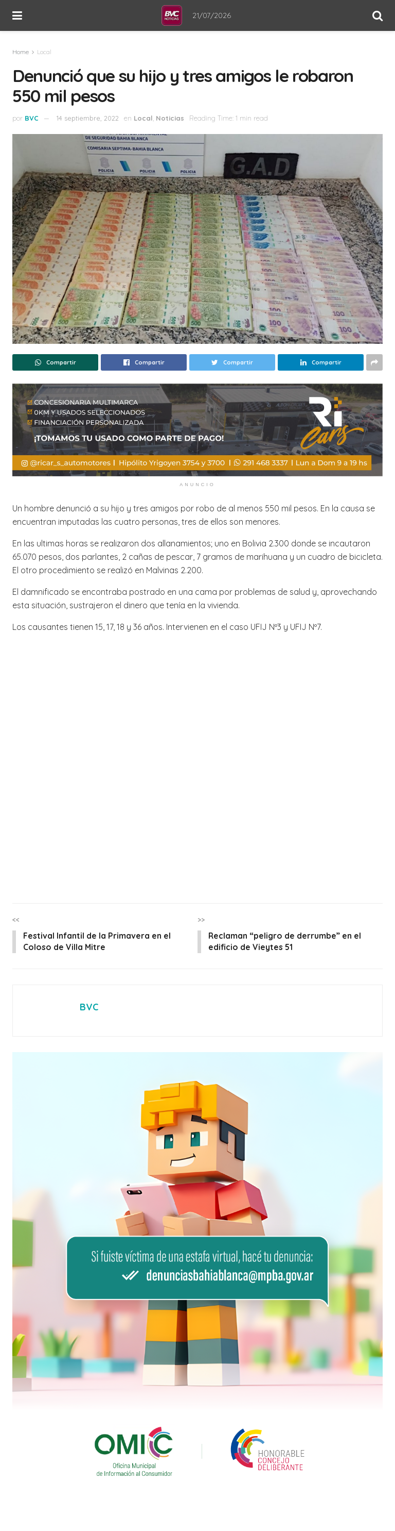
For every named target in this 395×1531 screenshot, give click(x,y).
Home (20, 52)
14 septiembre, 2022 (88, 118)
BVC (32, 118)
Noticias (170, 118)
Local (44, 52)
